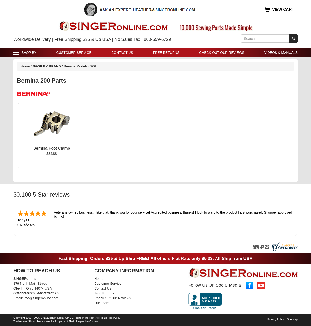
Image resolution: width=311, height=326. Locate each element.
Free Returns (166, 53)
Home (25, 66)
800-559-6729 (24, 293)
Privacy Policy (275, 319)
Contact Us (122, 53)
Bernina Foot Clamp (51, 148)
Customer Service (74, 53)
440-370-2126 (48, 293)
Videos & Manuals (281, 53)
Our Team (101, 303)
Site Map (292, 319)
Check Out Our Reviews (221, 53)
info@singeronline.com (41, 298)
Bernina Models (75, 66)
